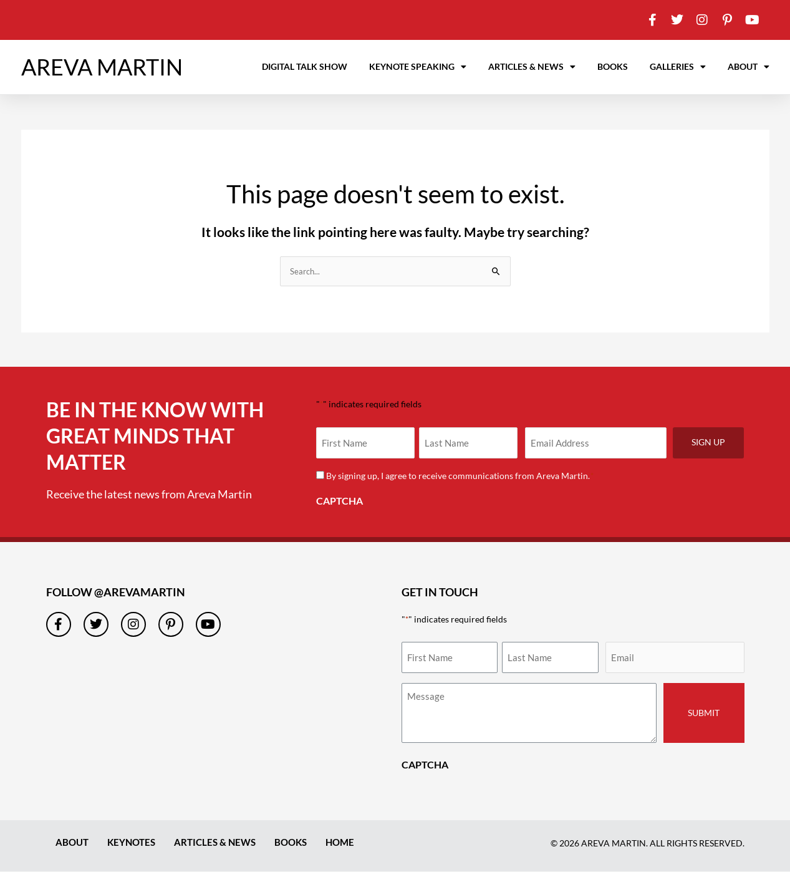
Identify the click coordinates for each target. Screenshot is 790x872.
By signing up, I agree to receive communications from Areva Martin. (460, 476)
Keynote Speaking (417, 66)
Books (612, 66)
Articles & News (532, 66)
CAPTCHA (339, 501)
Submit (704, 713)
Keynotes (134, 842)
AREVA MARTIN (102, 66)
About (748, 66)
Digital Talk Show (304, 66)
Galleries (678, 66)
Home (352, 842)
